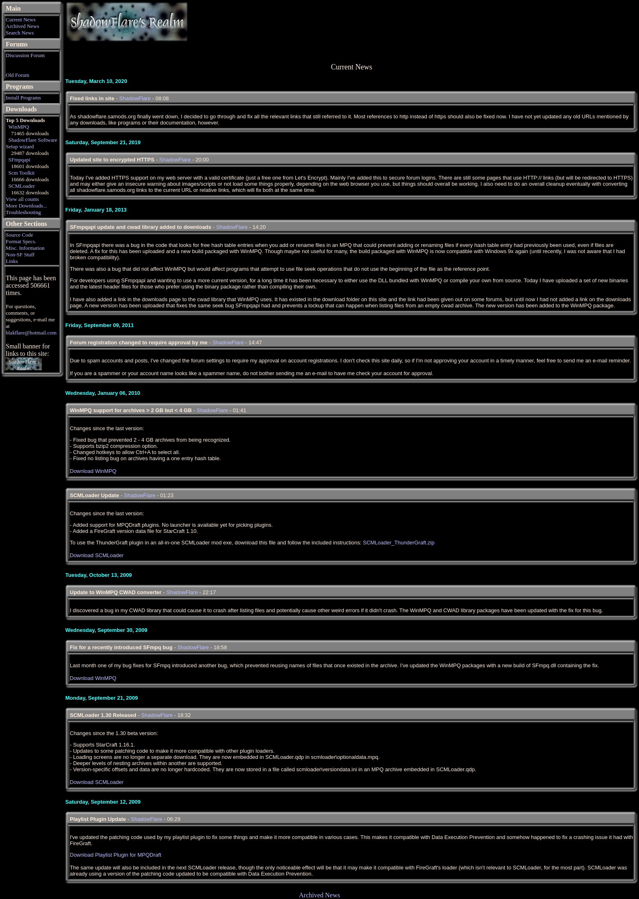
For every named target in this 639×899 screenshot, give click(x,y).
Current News (21, 19)
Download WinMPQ (93, 471)
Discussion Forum (25, 55)
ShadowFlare (135, 98)
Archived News (22, 26)
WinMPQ (18, 127)
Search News (20, 33)
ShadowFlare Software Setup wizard (31, 143)
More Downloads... (26, 206)
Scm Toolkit (22, 173)
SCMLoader (22, 186)
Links (12, 261)
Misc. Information (25, 248)
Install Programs (23, 98)
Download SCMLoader (97, 555)
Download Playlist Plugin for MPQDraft (115, 855)
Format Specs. (21, 241)
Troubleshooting (23, 212)
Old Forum (17, 75)
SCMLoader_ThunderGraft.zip (398, 542)
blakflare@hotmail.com (31, 333)
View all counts (22, 199)
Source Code (19, 235)
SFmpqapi (19, 160)
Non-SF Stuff (20, 254)
